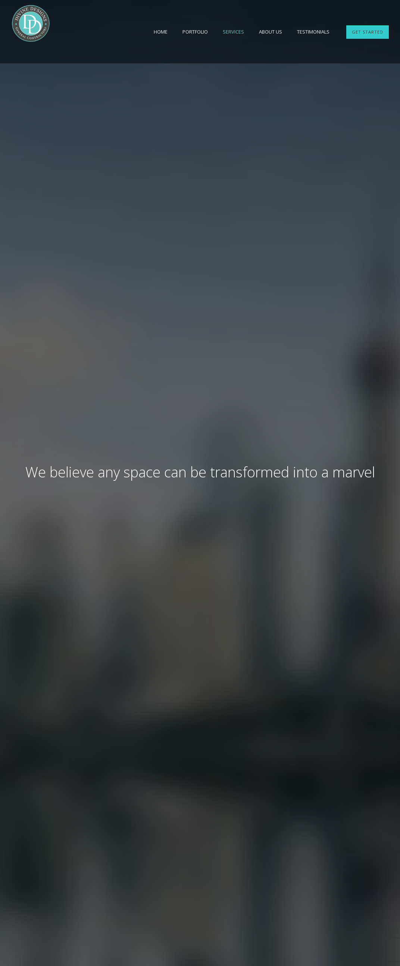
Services (233, 31)
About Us (270, 31)
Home (161, 31)
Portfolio (195, 31)
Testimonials (313, 31)
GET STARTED (367, 32)
